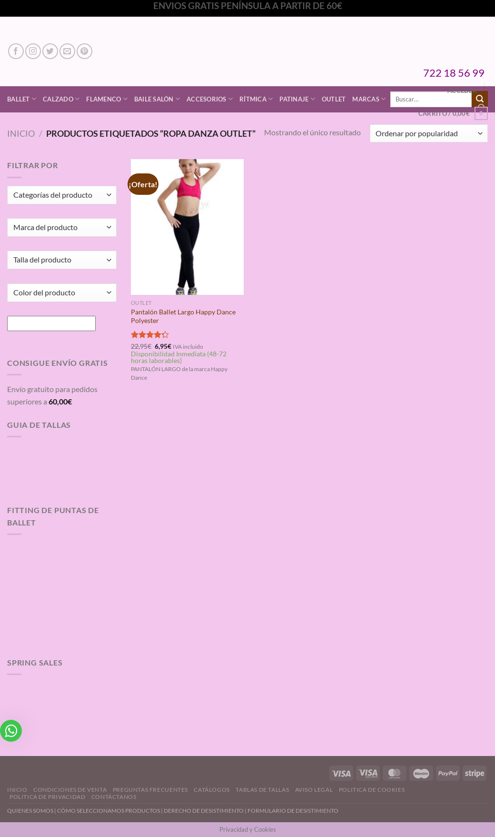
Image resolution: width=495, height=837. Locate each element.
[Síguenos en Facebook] (16, 51)
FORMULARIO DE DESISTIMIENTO (293, 810)
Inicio (21, 133)
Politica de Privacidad (47, 796)
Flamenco (107, 98)
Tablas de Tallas (262, 789)
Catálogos (212, 789)
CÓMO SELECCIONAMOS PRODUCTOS (108, 810)
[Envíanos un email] (67, 51)
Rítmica (256, 98)
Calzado (61, 98)
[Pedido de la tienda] (429, 133)
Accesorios (210, 98)
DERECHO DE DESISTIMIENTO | (206, 810)
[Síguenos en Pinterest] (84, 51)
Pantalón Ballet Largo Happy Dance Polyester (183, 316)
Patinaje (297, 98)
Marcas (369, 98)
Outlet (334, 99)
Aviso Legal (314, 789)
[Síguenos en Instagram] (33, 51)
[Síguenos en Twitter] (50, 51)
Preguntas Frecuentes (150, 789)
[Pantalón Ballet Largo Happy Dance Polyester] (187, 226)
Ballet (21, 98)
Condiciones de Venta (70, 789)
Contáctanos (114, 796)
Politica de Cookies (372, 789)
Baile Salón (157, 98)
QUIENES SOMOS (30, 810)
